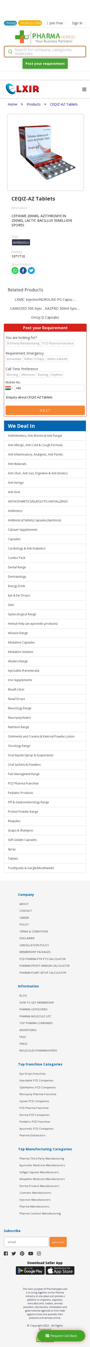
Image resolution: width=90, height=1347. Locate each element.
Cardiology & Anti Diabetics (26, 548)
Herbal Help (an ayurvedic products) (32, 624)
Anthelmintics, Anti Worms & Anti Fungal (35, 436)
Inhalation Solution (20, 652)
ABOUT (24, 904)
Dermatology (17, 577)
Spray (12, 849)
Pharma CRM (30, 23)
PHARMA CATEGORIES (33, 1009)
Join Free (55, 23)
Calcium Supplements (22, 530)
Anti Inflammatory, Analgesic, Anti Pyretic (35, 454)
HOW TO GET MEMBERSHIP (36, 1002)
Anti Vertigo (16, 483)
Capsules (14, 539)
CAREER (24, 917)
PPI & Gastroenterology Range (28, 802)
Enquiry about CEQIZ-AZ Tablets (45, 397)
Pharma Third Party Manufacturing (41, 1158)
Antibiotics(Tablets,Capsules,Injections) (34, 520)
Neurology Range (19, 708)
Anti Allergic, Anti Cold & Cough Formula (35, 445)
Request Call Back (61, 1336)
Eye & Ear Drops (19, 595)
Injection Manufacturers (34, 1199)
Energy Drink (16, 586)
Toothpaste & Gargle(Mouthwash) (31, 868)
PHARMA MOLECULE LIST (35, 1016)
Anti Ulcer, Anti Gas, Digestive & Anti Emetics (38, 473)
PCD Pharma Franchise (23, 783)
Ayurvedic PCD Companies (36, 1128)
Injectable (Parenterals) (23, 671)
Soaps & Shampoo (20, 830)
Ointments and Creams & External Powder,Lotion (41, 736)
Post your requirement (45, 63)
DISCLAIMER (27, 938)
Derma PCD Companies (34, 1115)
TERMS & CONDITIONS (33, 931)
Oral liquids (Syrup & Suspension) (30, 755)
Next (45, 410)
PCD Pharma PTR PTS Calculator (42, 959)
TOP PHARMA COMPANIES (36, 1023)
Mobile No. (13, 382)
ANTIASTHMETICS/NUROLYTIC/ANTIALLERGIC (38, 501)
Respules (14, 821)
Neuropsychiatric (19, 718)
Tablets (13, 859)
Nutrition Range (18, 727)
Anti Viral (14, 492)
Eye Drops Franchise (32, 1073)
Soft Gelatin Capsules (22, 840)
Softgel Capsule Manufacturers (39, 1172)
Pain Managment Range (24, 774)
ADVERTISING (27, 1030)
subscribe (58, 1242)
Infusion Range (18, 633)
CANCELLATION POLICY (34, 945)
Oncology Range (19, 746)
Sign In (77, 23)
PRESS (23, 1043)
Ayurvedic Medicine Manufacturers (42, 1165)
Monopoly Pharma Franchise (37, 1094)
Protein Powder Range (23, 812)
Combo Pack (16, 558)
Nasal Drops (16, 699)
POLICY (24, 924)
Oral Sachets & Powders (24, 765)
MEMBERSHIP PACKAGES (34, 952)
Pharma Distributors (32, 1135)
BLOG (23, 995)
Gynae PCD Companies (34, 1101)
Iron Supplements (20, 680)
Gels (11, 605)
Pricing (11, 23)
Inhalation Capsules (21, 642)
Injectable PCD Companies (36, 1080)
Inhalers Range (18, 661)
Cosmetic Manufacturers (35, 1192)
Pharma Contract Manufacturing (40, 1213)
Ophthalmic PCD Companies (37, 1087)
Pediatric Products (20, 793)
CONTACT (25, 910)
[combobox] (45, 51)
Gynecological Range (22, 614)
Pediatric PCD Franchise (34, 1121)
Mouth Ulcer (16, 689)
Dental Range (17, 567)
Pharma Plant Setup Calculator (42, 972)
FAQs (22, 1037)
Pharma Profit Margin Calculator (44, 965)
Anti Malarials (17, 464)
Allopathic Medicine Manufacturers (42, 1179)
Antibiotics (15, 511)
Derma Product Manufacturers (39, 1186)
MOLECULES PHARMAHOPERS (38, 1050)
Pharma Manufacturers (34, 1206)
